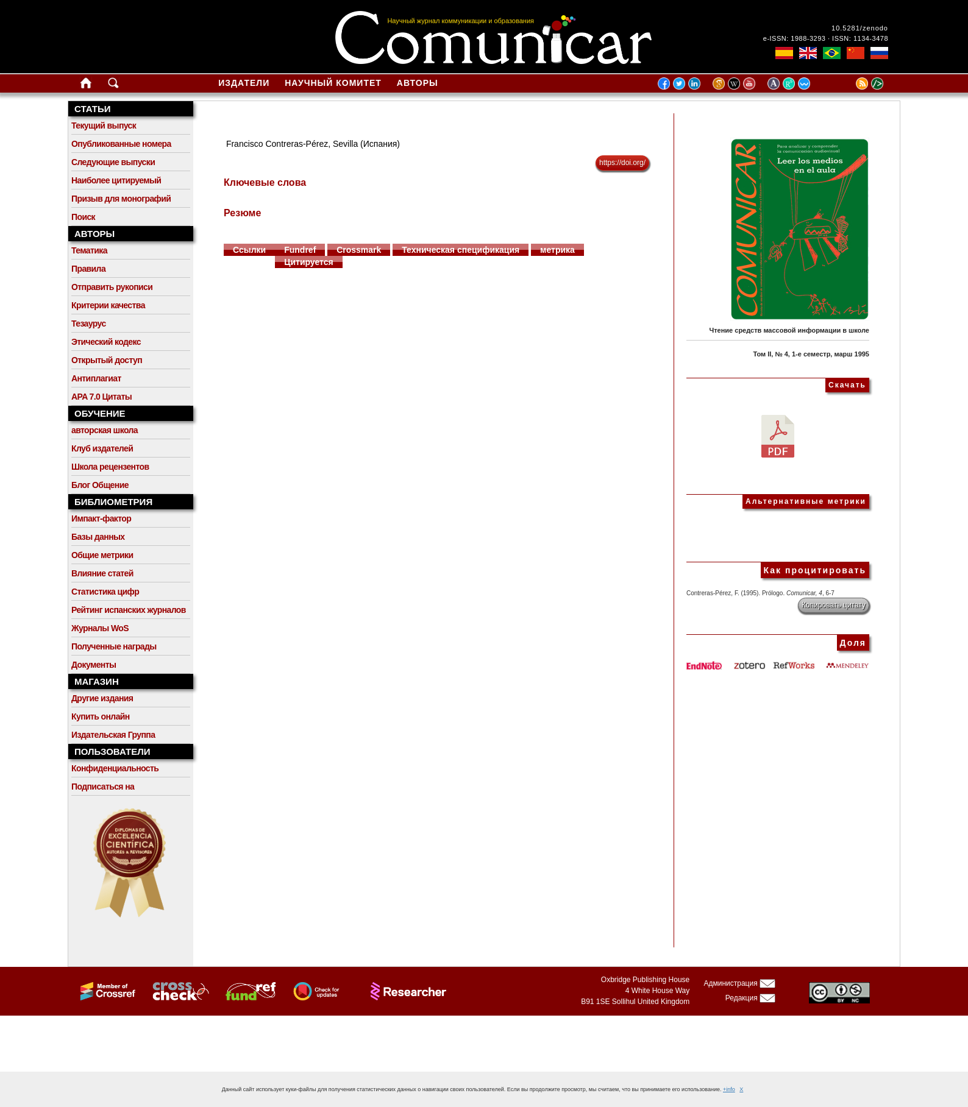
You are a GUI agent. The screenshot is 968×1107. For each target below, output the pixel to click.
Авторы (417, 83)
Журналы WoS (100, 628)
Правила (88, 269)
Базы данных (98, 537)
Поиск (83, 217)
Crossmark (358, 250)
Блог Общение (100, 485)
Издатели (243, 83)
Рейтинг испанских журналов (128, 610)
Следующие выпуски (113, 162)
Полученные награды (114, 646)
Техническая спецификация (460, 250)
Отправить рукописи (111, 287)
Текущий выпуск (103, 125)
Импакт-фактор (101, 518)
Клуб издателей (102, 448)
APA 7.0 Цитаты (101, 396)
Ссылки (249, 250)
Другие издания (102, 698)
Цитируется (308, 262)
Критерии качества (108, 305)
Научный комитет (333, 83)
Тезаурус (88, 323)
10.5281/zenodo (859, 28)
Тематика (89, 250)
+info (729, 1089)
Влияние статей (102, 573)
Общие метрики (102, 555)
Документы (93, 665)
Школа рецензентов (110, 467)
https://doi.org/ (622, 162)
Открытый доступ (106, 360)
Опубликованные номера (121, 144)
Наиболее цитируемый (116, 180)
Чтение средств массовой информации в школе (789, 330)
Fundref (300, 250)
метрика (557, 250)
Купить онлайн (100, 716)
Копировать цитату (834, 605)
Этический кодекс (106, 342)
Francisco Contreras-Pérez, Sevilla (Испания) (313, 144)
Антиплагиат (96, 378)
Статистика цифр (105, 591)
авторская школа (104, 430)
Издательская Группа (113, 735)
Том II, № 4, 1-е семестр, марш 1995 (811, 354)
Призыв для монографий (121, 198)
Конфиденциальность (114, 768)
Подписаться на (102, 786)
